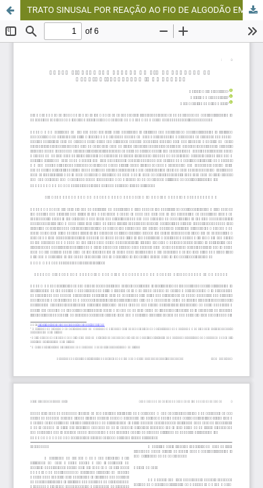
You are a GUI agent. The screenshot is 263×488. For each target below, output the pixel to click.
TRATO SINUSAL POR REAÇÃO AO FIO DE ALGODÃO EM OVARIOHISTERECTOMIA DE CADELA (145, 10)
